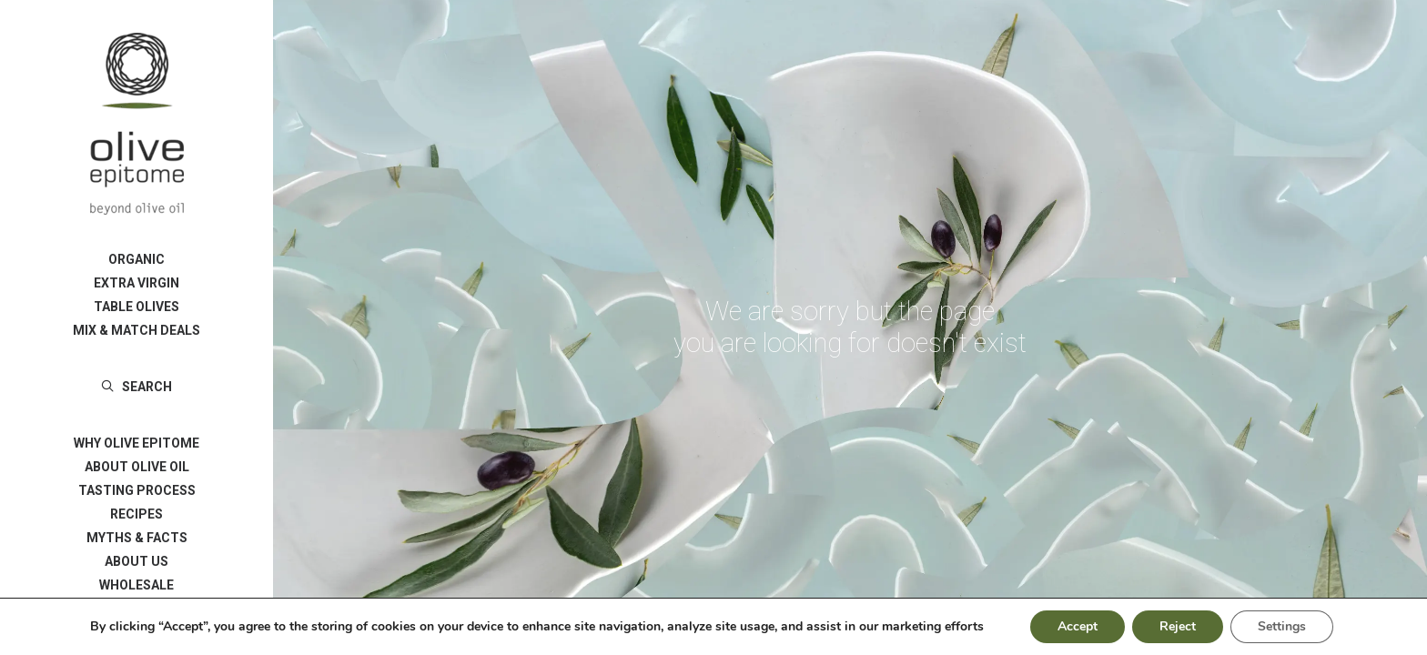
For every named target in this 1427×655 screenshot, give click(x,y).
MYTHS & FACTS (136, 537)
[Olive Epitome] (136, 124)
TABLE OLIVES (136, 306)
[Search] (136, 386)
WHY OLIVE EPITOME (136, 443)
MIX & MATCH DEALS (136, 330)
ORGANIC (136, 259)
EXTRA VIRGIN (136, 283)
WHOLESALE (136, 585)
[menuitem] (136, 259)
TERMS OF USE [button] (136, 608)
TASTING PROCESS (137, 490)
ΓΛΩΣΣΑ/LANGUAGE (136, 632)
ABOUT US (136, 561)
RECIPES (136, 514)
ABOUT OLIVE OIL (137, 466)
